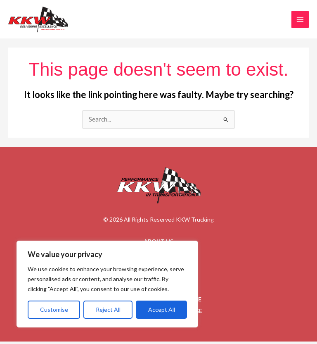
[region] (107, 284)
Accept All (161, 309)
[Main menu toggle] (300, 20)
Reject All (108, 309)
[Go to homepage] (159, 188)
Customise (54, 309)
